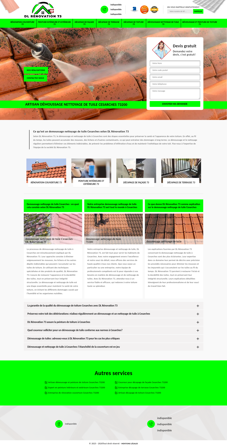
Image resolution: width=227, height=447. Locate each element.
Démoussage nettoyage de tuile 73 (163, 23)
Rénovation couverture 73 (22, 23)
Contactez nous (35, 78)
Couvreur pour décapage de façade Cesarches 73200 (143, 382)
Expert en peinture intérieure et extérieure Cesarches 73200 (76, 387)
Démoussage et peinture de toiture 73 (199, 23)
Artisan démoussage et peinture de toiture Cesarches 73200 (76, 382)
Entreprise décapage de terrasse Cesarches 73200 (141, 387)
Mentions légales (129, 444)
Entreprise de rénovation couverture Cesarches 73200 (73, 392)
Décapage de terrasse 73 (108, 23)
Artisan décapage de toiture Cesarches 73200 (139, 392)
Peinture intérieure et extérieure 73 (54, 23)
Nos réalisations (36, 70)
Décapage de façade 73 (84, 23)
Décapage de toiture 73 (134, 23)
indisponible (116, 5)
